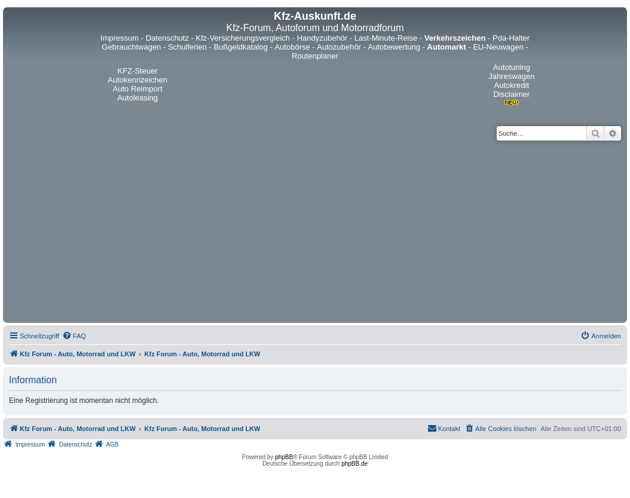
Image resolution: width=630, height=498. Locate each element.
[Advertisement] (315, 230)
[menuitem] (74, 336)
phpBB (284, 457)
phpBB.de (354, 463)
